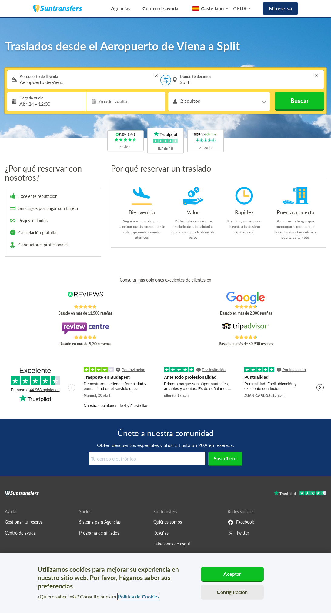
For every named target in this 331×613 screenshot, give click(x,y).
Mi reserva (280, 8)
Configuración (232, 592)
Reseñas (161, 532)
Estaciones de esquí (171, 543)
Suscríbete (225, 458)
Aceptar (232, 574)
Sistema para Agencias (100, 522)
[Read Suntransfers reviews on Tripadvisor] (246, 328)
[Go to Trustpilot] (300, 493)
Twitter (238, 533)
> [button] (156, 76)
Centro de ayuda (160, 8)
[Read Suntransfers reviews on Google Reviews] (246, 298)
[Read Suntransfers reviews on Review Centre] (85, 328)
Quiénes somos (167, 522)
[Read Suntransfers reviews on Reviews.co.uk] (85, 298)
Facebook (241, 522)
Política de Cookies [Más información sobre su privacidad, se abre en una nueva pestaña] (138, 596)
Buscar (299, 100)
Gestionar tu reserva (24, 522)
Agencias (120, 8)
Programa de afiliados (99, 532)
